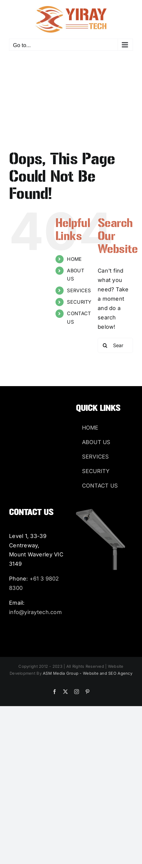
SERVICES (79, 290)
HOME (74, 259)
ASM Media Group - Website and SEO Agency (87, 673)
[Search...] (115, 345)
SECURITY (79, 302)
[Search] (105, 345)
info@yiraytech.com (35, 612)
